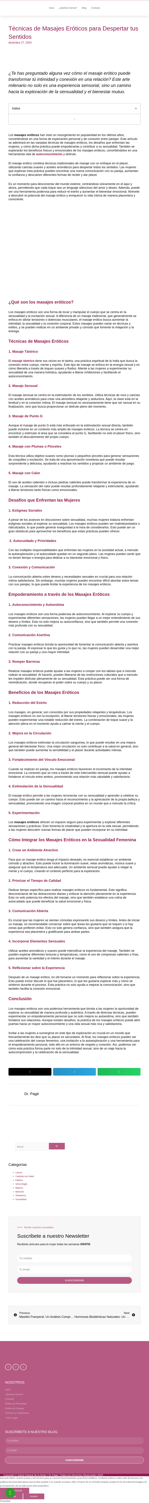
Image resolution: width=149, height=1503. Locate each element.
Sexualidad (20, 1199)
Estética (19, 1180)
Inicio (51, 8)
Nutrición (19, 1191)
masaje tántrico (23, 361)
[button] (136, 108)
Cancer (18, 1172)
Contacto (95, 8)
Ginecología (21, 1183)
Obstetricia (20, 1195)
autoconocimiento (49, 154)
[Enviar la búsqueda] (57, 1146)
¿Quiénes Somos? (68, 8)
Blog (84, 8)
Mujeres (19, 1187)
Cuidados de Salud (24, 1176)
